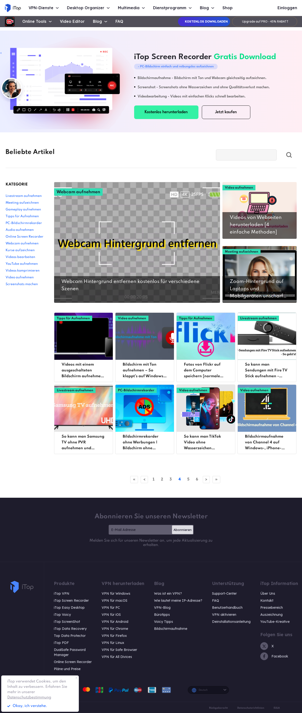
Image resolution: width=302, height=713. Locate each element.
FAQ (119, 21)
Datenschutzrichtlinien (250, 708)
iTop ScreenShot (67, 621)
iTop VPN (61, 593)
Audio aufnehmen (20, 230)
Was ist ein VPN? (168, 593)
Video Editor (72, 21)
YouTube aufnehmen (22, 263)
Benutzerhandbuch (227, 607)
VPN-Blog (162, 607)
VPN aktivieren (224, 614)
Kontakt (266, 600)
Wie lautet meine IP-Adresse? (178, 600)
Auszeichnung (271, 614)
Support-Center (224, 593)
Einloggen (287, 8)
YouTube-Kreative (275, 621)
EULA (277, 708)
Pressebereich (271, 607)
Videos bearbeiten (20, 257)
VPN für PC (111, 607)
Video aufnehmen (20, 277)
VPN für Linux (113, 643)
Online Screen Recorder (24, 236)
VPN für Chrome (115, 628)
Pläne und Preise (67, 669)
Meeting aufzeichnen (22, 202)
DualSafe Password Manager (70, 652)
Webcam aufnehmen (22, 243)
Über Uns (267, 593)
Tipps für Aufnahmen (22, 216)
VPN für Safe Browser (119, 650)
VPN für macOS (114, 600)
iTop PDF (61, 643)
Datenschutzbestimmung (29, 697)
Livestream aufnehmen (24, 196)
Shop (227, 8)
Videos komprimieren (23, 270)
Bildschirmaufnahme (170, 628)
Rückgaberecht (218, 708)
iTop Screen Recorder (71, 600)
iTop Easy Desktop (69, 607)
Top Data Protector (70, 635)
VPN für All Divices (117, 657)
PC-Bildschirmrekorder (24, 223)
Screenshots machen (22, 284)
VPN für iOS (111, 614)
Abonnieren (182, 530)
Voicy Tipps (163, 621)
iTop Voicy (62, 614)
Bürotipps (162, 614)
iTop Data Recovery (70, 628)
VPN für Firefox (114, 635)
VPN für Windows (116, 593)
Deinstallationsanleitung (231, 621)
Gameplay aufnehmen (23, 209)
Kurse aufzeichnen (20, 250)
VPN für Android (115, 621)
